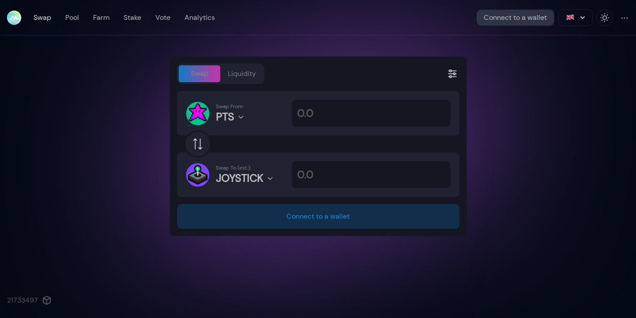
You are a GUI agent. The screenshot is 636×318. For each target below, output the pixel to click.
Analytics (199, 17)
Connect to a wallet (515, 17)
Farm (101, 17)
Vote (162, 17)
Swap (42, 17)
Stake (132, 17)
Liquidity (242, 73)
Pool (72, 17)
